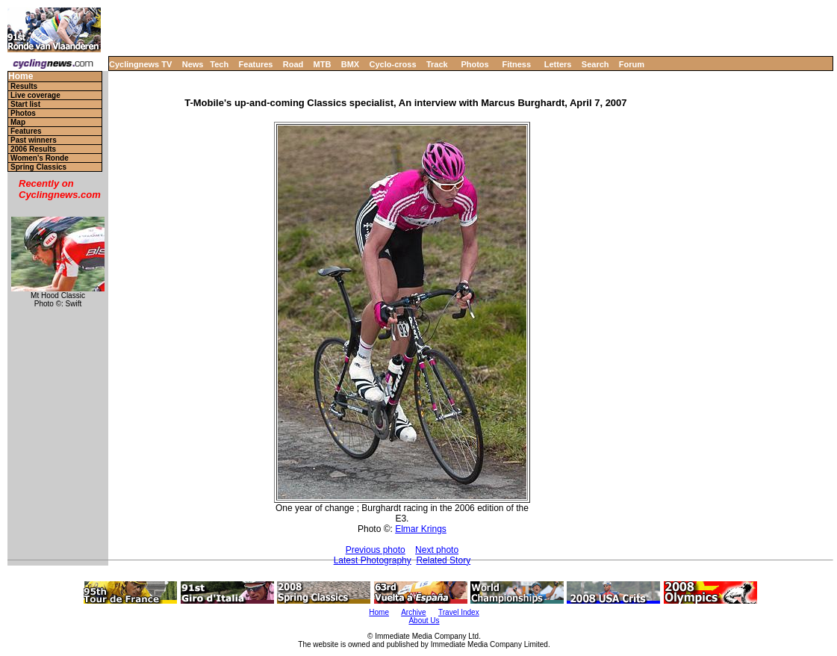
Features (256, 64)
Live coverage (35, 95)
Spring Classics (38, 167)
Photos (474, 64)
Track (437, 64)
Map (17, 122)
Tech (219, 64)
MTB (323, 64)
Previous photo (375, 550)
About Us (423, 620)
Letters (558, 64)
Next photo (436, 550)
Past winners (33, 140)
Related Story (443, 560)
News (193, 64)
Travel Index (458, 612)
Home (20, 76)
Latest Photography (372, 560)
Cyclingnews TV (140, 64)
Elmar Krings (420, 529)
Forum (631, 64)
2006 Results (33, 149)
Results (23, 86)
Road (293, 64)
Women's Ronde (39, 158)
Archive (413, 612)
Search (595, 64)
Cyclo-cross (393, 64)
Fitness (516, 64)
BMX (350, 64)
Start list (25, 104)
